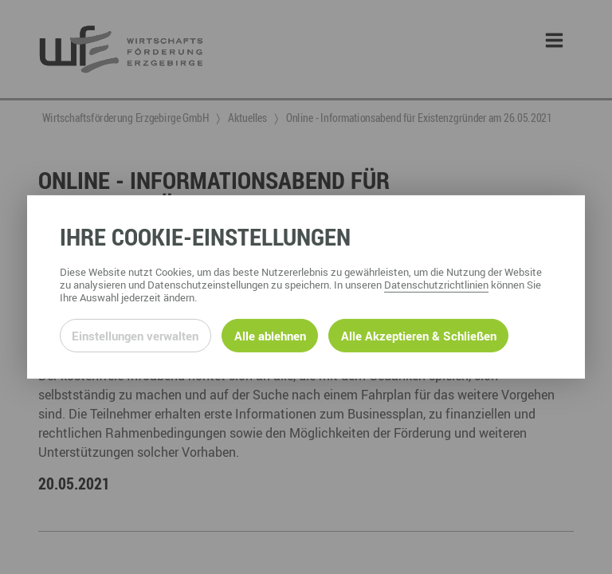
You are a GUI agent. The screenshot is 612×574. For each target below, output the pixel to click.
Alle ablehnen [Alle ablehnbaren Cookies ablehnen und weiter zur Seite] (270, 336)
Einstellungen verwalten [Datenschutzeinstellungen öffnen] (135, 336)
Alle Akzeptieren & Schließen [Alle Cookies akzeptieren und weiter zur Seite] (418, 336)
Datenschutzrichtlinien (436, 284)
